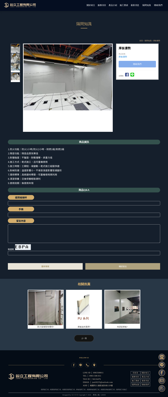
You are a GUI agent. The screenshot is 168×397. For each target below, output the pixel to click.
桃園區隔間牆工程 (68, 389)
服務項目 (135, 377)
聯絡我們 (137, 64)
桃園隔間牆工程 (55, 389)
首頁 (141, 41)
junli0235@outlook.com (102, 382)
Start (68, 134)
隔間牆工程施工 (121, 389)
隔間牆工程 (45, 389)
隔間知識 (148, 41)
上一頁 (84, 338)
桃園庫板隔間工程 (93, 389)
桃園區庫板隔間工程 (108, 389)
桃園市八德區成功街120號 (101, 386)
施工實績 (135, 381)
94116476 (96, 379)
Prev (26, 88)
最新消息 (145, 381)
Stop (70, 134)
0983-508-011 (95, 376)
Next (111, 88)
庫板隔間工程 (81, 389)
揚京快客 (74, 395)
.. (91, 395)
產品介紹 (145, 377)
